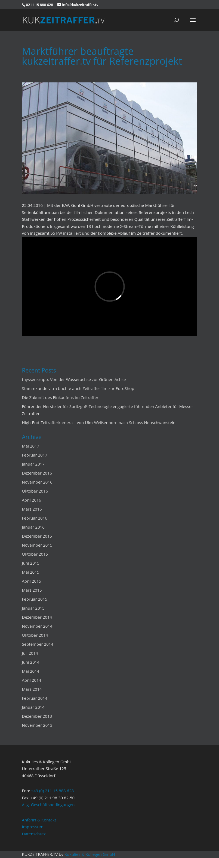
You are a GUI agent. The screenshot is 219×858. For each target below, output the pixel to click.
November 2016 (37, 482)
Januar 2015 (33, 608)
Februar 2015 (34, 599)
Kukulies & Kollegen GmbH (89, 854)
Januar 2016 (33, 527)
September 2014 (37, 644)
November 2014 (37, 626)
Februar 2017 (34, 455)
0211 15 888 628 (39, 4)
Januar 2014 (33, 707)
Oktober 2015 (35, 554)
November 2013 (37, 725)
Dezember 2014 (37, 617)
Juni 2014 (30, 662)
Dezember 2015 (37, 536)
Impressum (33, 826)
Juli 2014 (30, 653)
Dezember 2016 (37, 473)
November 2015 (37, 545)
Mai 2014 (30, 671)
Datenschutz (34, 833)
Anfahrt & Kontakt (39, 820)
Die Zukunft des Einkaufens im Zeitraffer (60, 397)
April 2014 (31, 680)
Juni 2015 (30, 563)
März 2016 (32, 509)
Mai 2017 (30, 446)
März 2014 (32, 689)
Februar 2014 (34, 698)
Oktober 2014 (35, 635)
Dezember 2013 (37, 716)
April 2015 (31, 581)
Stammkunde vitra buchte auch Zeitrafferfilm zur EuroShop (78, 388)
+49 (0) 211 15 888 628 (52, 790)
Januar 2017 (33, 464)
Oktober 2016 (35, 491)
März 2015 (32, 590)
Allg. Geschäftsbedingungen (48, 804)
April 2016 (31, 500)
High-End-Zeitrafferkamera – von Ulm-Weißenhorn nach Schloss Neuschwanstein (99, 422)
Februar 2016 (34, 518)
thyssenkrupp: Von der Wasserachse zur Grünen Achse (74, 379)
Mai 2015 (30, 572)
